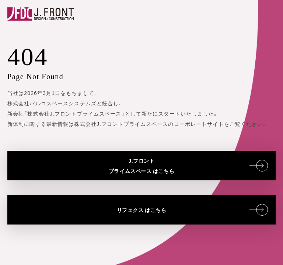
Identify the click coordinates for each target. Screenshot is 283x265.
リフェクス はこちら (192, 210)
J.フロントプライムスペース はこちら (188, 165)
